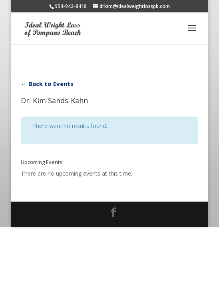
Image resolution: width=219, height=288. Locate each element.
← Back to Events (47, 84)
